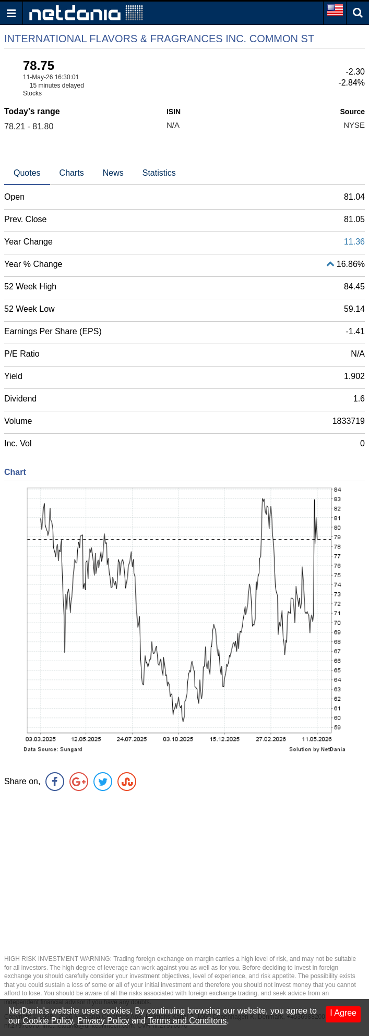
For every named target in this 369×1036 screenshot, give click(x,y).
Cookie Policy (48, 1020)
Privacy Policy (103, 1020)
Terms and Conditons (187, 1020)
